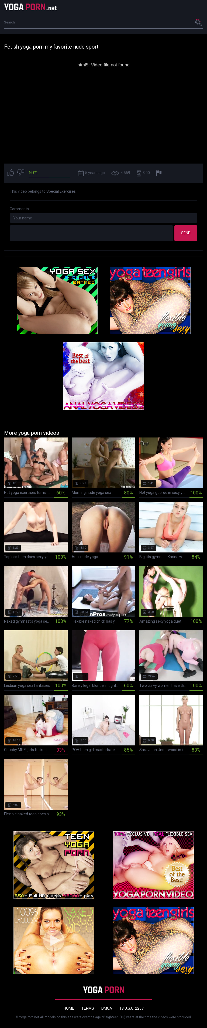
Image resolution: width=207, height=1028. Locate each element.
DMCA (106, 1008)
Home (69, 1008)
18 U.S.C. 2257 (131, 1008)
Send (186, 233)
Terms (87, 1008)
